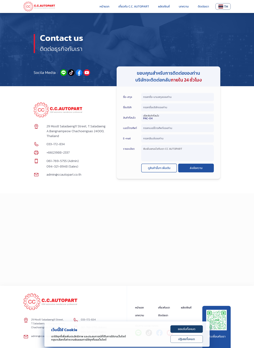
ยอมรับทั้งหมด (186, 329)
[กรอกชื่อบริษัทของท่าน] (177, 108)
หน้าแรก (104, 6)
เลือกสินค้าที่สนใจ (151, 115)
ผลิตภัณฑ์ (164, 6)
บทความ (184, 6)
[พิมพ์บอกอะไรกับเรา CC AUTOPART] (177, 152)
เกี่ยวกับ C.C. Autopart (133, 6)
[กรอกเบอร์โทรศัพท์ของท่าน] (177, 129)
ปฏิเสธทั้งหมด (186, 339)
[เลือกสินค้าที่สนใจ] (177, 118)
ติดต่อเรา (203, 6)
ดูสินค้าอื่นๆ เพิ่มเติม (159, 168)
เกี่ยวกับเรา (164, 307)
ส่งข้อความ (196, 168)
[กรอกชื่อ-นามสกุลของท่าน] (177, 97)
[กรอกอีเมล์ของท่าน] (177, 139)
